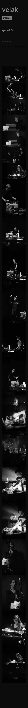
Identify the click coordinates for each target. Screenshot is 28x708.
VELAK (10, 9)
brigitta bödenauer (9, 48)
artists (16, 17)
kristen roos (6, 40)
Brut (4, 36)
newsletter (7, 22)
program (7, 17)
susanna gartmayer (9, 50)
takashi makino (20, 45)
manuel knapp (7, 45)
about (17, 22)
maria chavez (7, 43)
